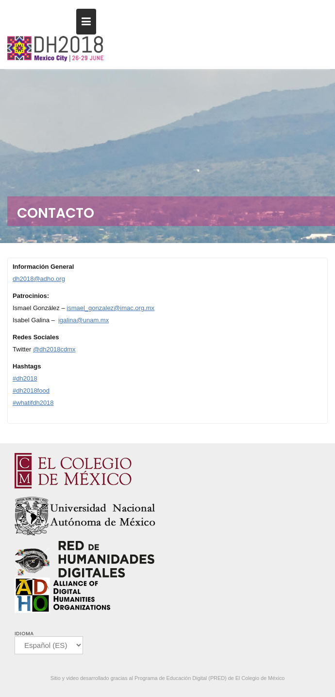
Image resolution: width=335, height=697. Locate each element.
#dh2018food (31, 390)
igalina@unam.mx (83, 320)
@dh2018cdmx (54, 349)
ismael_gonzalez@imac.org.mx (110, 308)
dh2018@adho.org (39, 278)
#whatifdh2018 (33, 402)
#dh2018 (25, 378)
